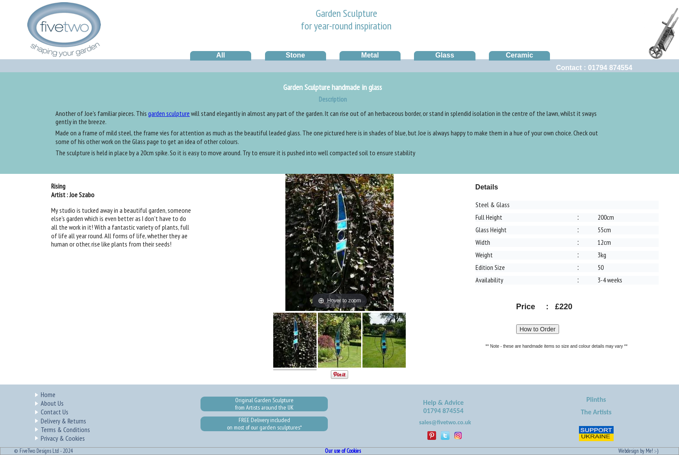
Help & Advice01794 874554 (443, 406)
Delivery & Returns (63, 421)
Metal (370, 55)
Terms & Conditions (65, 429)
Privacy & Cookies (63, 438)
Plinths (596, 399)
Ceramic (519, 55)
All (220, 55)
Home (48, 394)
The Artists (596, 412)
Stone (295, 55)
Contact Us (54, 411)
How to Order (538, 329)
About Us (52, 403)
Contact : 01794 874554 (594, 67)
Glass (444, 55)
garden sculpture (169, 113)
